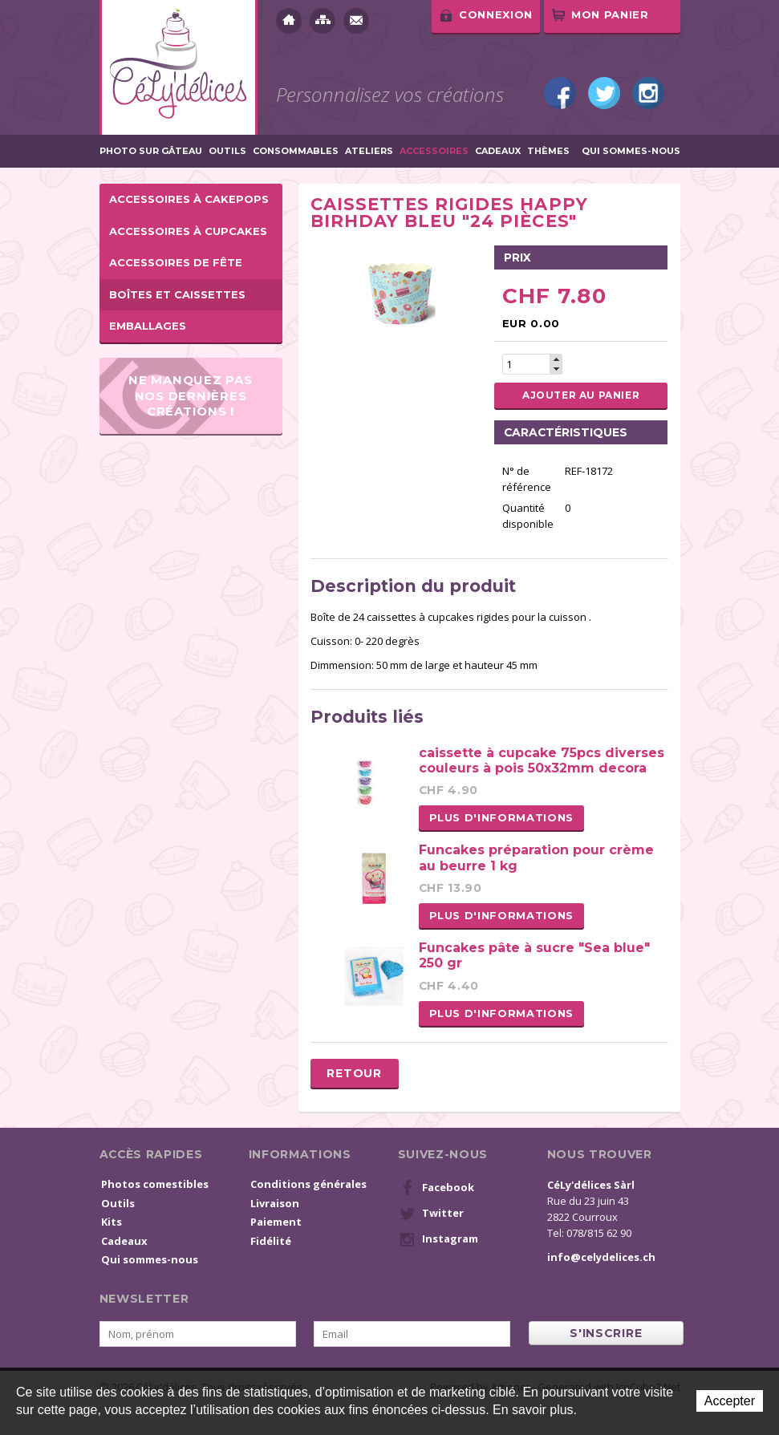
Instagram (648, 93)
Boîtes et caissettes (177, 294)
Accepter (729, 1401)
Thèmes (548, 151)
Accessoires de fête (175, 262)
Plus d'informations (501, 817)
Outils (227, 151)
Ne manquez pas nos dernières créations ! (190, 395)
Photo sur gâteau (150, 151)
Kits (111, 1221)
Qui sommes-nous (631, 151)
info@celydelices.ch (601, 1257)
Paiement (276, 1221)
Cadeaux (498, 151)
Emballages (147, 325)
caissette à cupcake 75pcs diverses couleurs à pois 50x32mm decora (541, 760)
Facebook (560, 93)
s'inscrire (606, 1333)
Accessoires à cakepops (189, 199)
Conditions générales (308, 1184)
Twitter (604, 93)
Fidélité (270, 1241)
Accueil (289, 21)
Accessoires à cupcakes (188, 231)
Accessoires (434, 151)
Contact (356, 21)
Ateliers (369, 151)
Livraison (274, 1203)
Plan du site (322, 21)
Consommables (296, 151)
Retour (354, 1073)
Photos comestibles (155, 1184)
